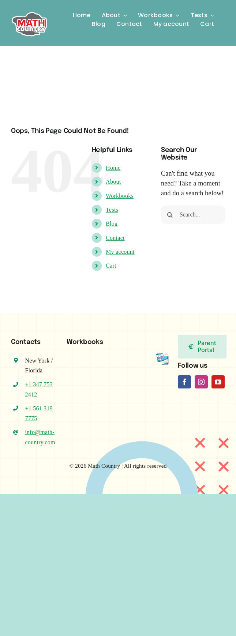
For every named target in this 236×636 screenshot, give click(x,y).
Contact (115, 238)
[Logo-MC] (29, 9)
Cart (111, 266)
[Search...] (193, 215)
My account (120, 252)
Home (113, 168)
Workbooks (120, 196)
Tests (112, 210)
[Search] (170, 215)
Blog (111, 224)
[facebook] (184, 381)
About (113, 182)
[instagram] (201, 381)
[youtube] (218, 381)
